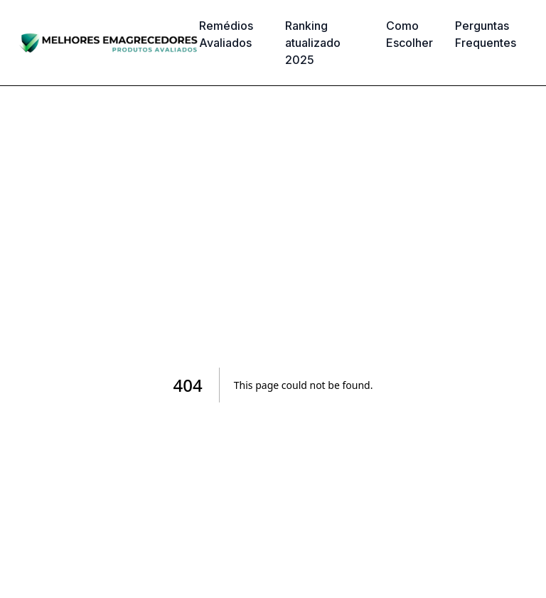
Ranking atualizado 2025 (313, 42)
